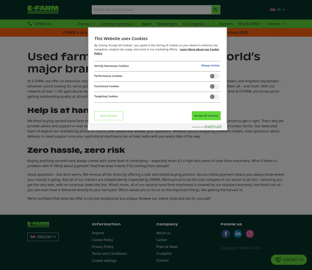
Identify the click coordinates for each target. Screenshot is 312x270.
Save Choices (108, 115)
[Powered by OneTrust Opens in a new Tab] (208, 127)
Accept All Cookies (206, 115)
